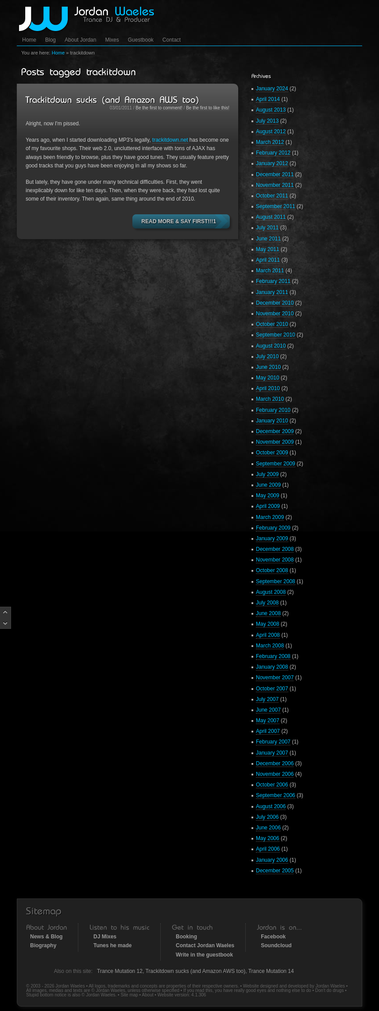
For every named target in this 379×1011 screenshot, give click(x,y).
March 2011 (270, 270)
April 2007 (268, 731)
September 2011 (275, 206)
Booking (186, 937)
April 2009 (268, 506)
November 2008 (275, 560)
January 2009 (272, 538)
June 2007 (268, 710)
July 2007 (267, 699)
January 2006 (272, 860)
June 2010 (268, 367)
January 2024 (272, 88)
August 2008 (271, 592)
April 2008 (268, 635)
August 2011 (271, 217)
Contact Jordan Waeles (205, 945)
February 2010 (273, 410)
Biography (43, 945)
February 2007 (273, 742)
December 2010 (275, 303)
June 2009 (268, 485)
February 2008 (273, 656)
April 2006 (268, 849)
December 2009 (275, 431)
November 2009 (275, 442)
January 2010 (272, 421)
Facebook (273, 937)
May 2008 (267, 624)
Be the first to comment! (158, 107)
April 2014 (268, 99)
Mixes (112, 40)
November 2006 (275, 774)
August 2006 (271, 806)
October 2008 (272, 570)
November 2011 (275, 185)
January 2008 (272, 667)
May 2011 (267, 249)
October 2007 (272, 689)
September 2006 (275, 795)
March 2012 (270, 142)
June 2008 (268, 613)
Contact (171, 40)
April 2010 (268, 388)
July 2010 (267, 356)
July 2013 (267, 121)
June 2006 (268, 828)
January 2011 (272, 292)
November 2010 (275, 313)
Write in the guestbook (204, 955)
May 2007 (267, 720)
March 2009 (270, 517)
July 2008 (267, 603)
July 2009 (267, 474)
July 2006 (267, 817)
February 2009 (273, 528)
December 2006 (275, 763)
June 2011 (268, 239)
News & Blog (46, 937)
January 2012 (272, 163)
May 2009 (267, 495)
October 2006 (272, 785)
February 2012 (273, 153)
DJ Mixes (104, 937)
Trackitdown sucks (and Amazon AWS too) (195, 971)
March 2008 (270, 646)
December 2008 (275, 549)
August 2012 (271, 131)
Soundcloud (276, 945)
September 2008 (275, 581)
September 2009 (275, 464)
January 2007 (272, 753)
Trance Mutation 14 (271, 971)
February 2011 (273, 281)
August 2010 (271, 346)
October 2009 (272, 452)
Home (29, 40)
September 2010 (275, 335)
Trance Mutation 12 (120, 971)
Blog (50, 40)
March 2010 (270, 399)
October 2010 (272, 324)
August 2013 (271, 110)
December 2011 (275, 174)
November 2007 (275, 677)
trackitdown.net (170, 140)
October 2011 (272, 196)
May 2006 (267, 838)
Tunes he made (112, 945)
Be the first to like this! (207, 107)
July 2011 (267, 228)
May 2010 (267, 378)
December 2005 (275, 871)
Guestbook (141, 40)
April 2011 (268, 260)
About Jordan (80, 40)
